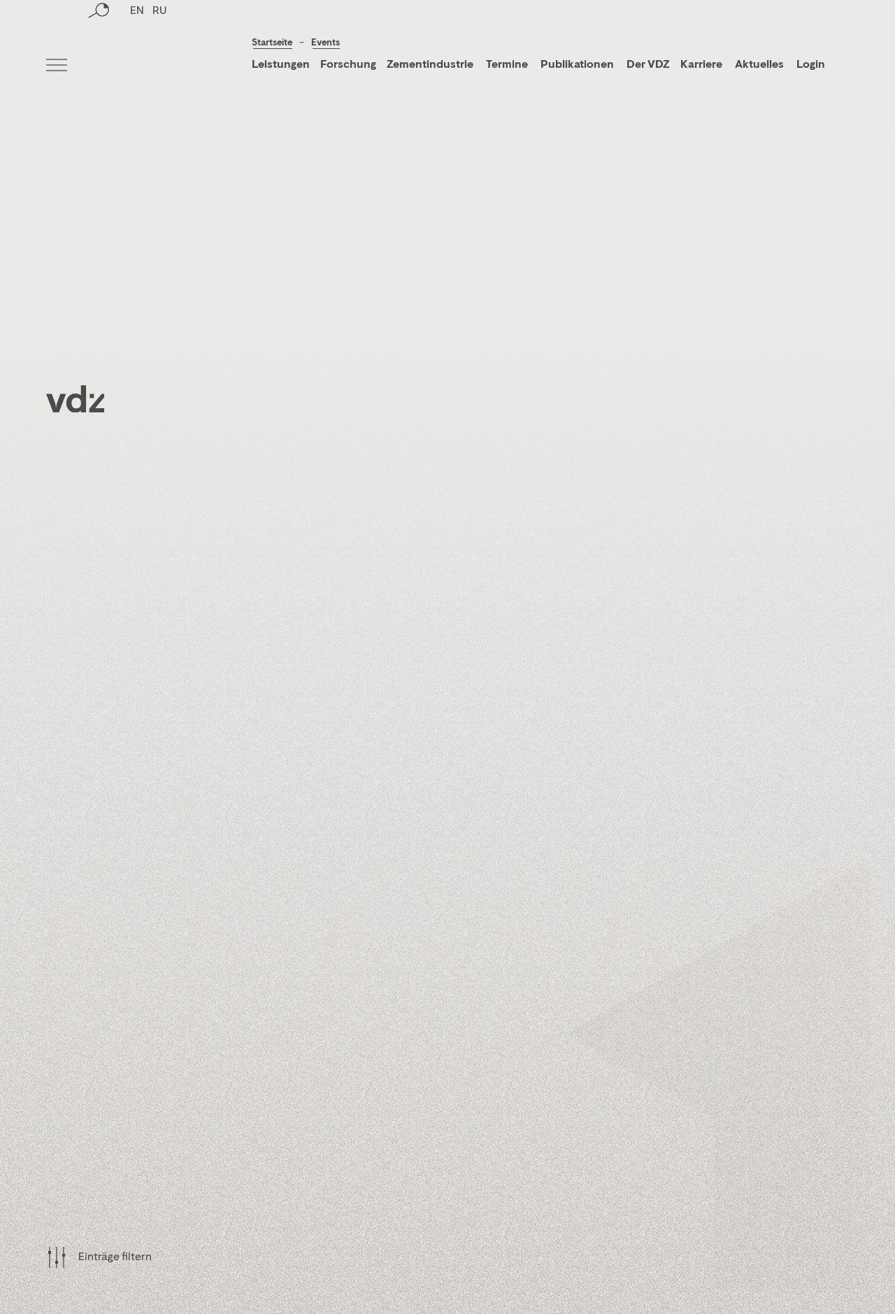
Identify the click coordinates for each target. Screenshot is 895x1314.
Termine (507, 65)
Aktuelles (759, 65)
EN (137, 66)
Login (810, 65)
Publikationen (578, 65)
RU (159, 66)
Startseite (272, 43)
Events (325, 43)
